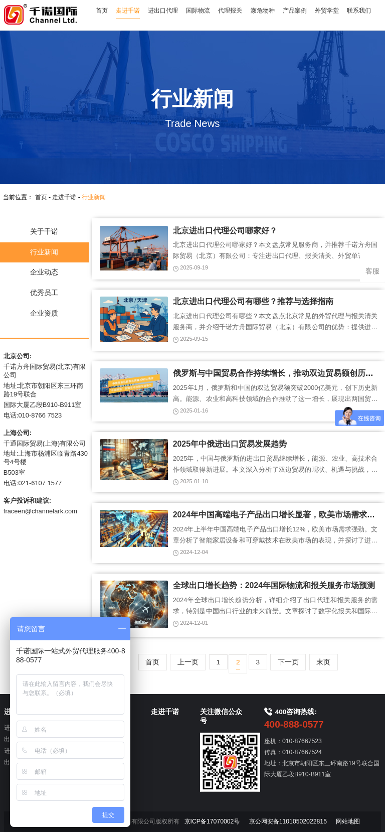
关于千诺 (44, 231)
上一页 (188, 662)
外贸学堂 (327, 10)
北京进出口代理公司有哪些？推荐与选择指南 (253, 301)
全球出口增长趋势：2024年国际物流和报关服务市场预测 (274, 585)
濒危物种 (263, 10)
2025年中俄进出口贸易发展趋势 (230, 444)
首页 (102, 10)
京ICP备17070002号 (212, 821)
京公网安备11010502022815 (288, 821)
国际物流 (198, 10)
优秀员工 (44, 293)
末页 (323, 662)
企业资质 (44, 313)
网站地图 (348, 821)
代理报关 (230, 10)
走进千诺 (128, 10)
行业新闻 (94, 197)
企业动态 (44, 272)
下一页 (288, 662)
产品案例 (295, 10)
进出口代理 (163, 10)
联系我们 (359, 10)
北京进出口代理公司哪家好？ (225, 230)
